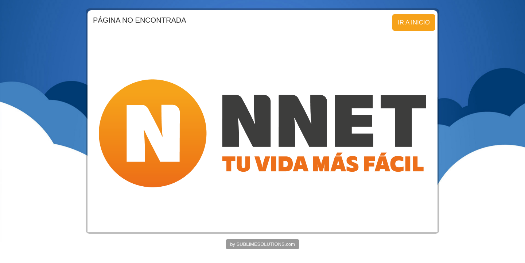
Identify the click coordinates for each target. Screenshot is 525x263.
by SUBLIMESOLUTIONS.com (262, 244)
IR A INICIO (414, 22)
